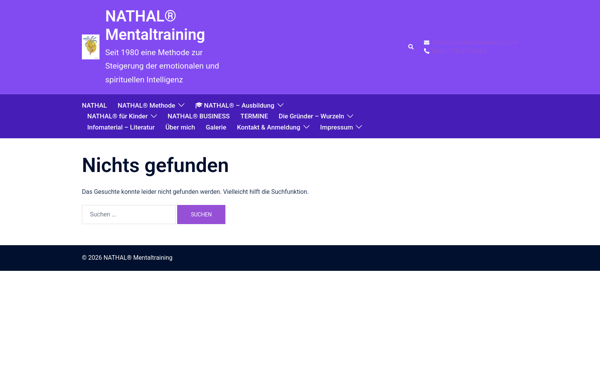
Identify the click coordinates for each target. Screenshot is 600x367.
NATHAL (94, 105)
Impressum (336, 127)
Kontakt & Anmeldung (268, 127)
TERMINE (254, 116)
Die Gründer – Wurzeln (311, 116)
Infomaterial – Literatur (121, 127)
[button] (411, 47)
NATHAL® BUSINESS (199, 116)
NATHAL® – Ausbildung (234, 105)
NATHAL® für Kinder (117, 116)
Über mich (180, 127)
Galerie (216, 127)
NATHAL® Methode (146, 105)
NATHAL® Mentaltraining (155, 25)
